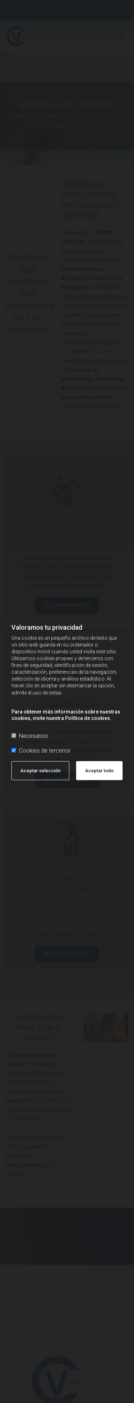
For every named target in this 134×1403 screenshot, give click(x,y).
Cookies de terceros (40, 750)
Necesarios (29, 735)
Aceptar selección (40, 770)
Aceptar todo (99, 770)
